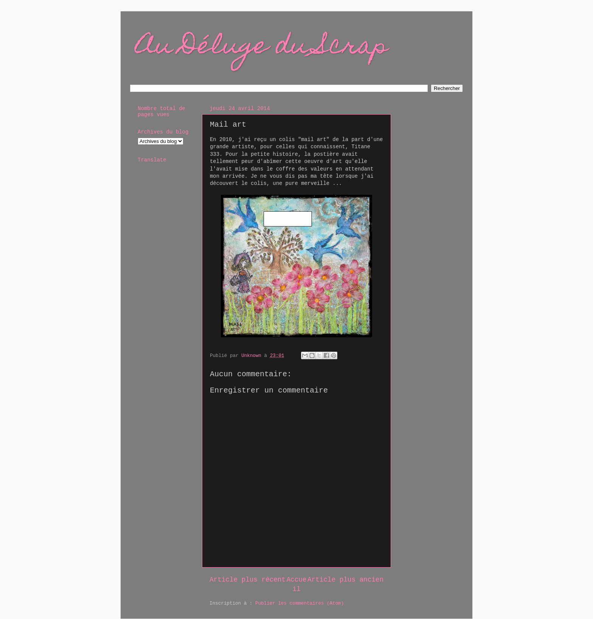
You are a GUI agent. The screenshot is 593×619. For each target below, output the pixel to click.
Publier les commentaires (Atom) (299, 603)
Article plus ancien (345, 579)
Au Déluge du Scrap (262, 47)
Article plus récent (248, 579)
